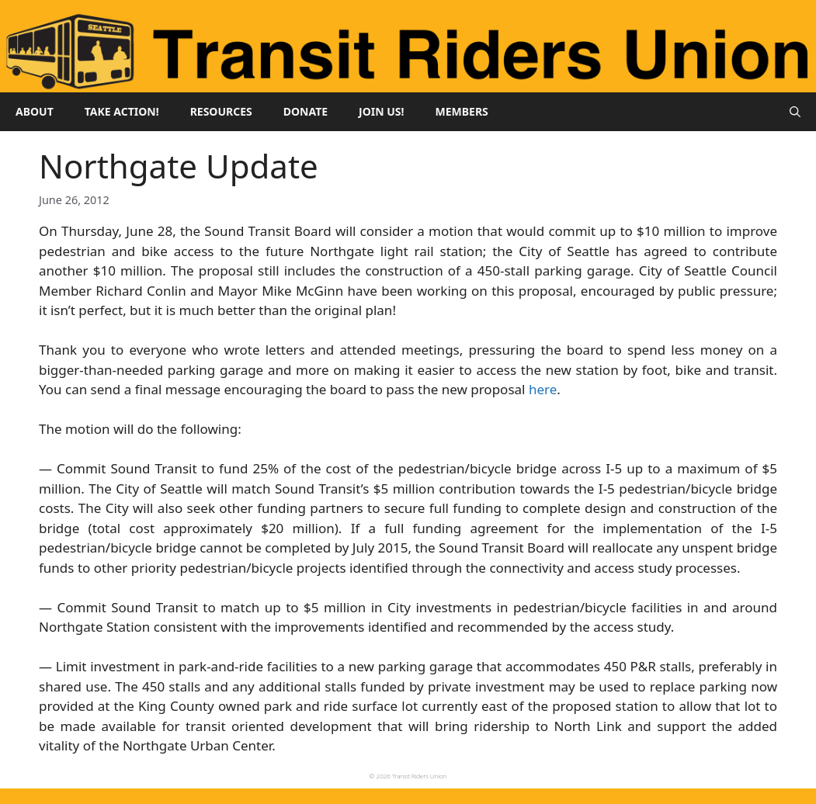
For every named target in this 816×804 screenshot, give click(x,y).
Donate (305, 111)
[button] (795, 111)
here (543, 389)
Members (462, 111)
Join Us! (381, 111)
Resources (221, 111)
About (35, 111)
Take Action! (122, 111)
